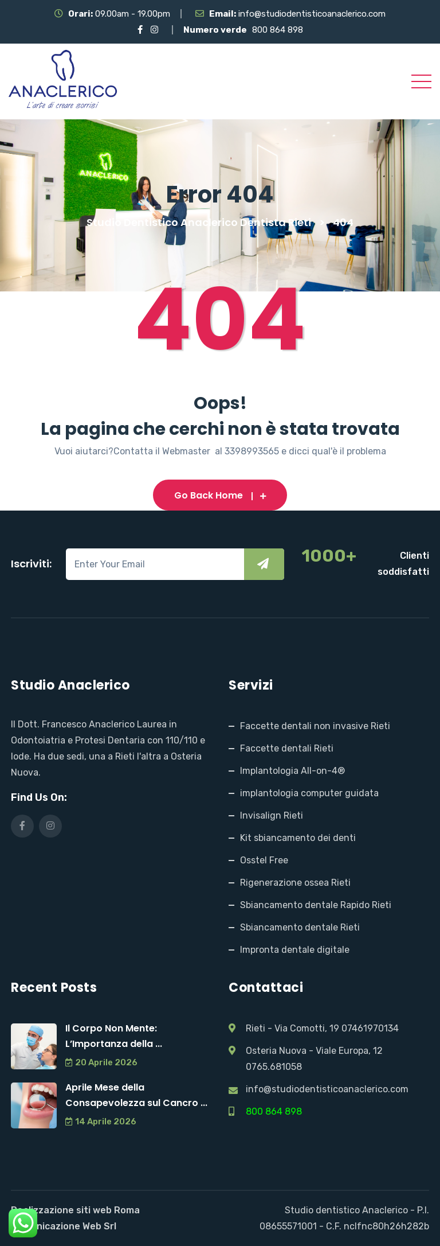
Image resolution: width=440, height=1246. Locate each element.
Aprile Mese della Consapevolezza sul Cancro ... (136, 1095)
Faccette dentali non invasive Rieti (315, 726)
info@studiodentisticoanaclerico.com (312, 14)
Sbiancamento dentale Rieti (300, 927)
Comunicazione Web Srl (63, 1226)
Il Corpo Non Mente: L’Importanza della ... (113, 1036)
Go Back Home (220, 495)
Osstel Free (264, 860)
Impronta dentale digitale (294, 949)
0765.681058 (274, 1066)
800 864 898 (277, 30)
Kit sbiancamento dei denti (298, 837)
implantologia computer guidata (309, 793)
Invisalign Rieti (271, 815)
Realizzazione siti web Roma (75, 1210)
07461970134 (370, 1028)
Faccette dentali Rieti (286, 748)
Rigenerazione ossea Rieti (295, 882)
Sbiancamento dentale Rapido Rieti (315, 905)
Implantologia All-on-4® (292, 770)
